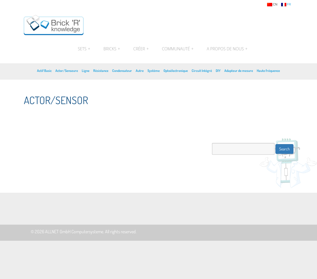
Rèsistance (100, 70)
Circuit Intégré (202, 70)
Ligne (86, 70)
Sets (84, 49)
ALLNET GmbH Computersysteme (74, 231)
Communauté (177, 49)
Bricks (112, 49)
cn (272, 4)
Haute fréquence (268, 70)
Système (153, 70)
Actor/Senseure (66, 70)
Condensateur (122, 70)
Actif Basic (44, 70)
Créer (141, 49)
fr (286, 4)
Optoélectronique (176, 70)
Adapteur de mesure (238, 70)
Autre (140, 70)
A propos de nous (226, 49)
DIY (218, 70)
